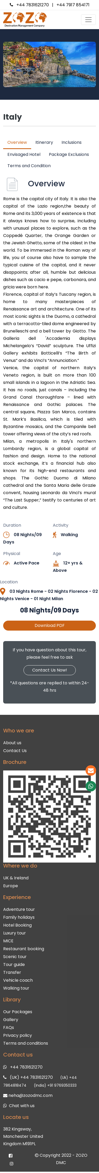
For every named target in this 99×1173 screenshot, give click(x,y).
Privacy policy (17, 1033)
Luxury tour (14, 931)
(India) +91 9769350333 (55, 1083)
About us (12, 740)
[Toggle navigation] (88, 19)
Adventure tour (19, 907)
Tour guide (14, 962)
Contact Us (15, 748)
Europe (10, 883)
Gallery (10, 1017)
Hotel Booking (17, 923)
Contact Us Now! (49, 670)
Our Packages (17, 1009)
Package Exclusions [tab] (69, 154)
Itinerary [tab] (44, 142)
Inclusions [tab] (72, 142)
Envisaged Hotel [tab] (23, 154)
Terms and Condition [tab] (29, 166)
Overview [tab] (17, 142)
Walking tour (16, 986)
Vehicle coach (18, 978)
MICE (8, 939)
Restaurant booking (23, 946)
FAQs (8, 1025)
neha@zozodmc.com (30, 1093)
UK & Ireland (16, 876)
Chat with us (22, 1103)
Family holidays (19, 915)
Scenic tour (15, 954)
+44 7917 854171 (72, 5)
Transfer (12, 970)
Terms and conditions (25, 1041)
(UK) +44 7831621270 (31, 1075)
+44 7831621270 (32, 5)
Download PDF (50, 625)
